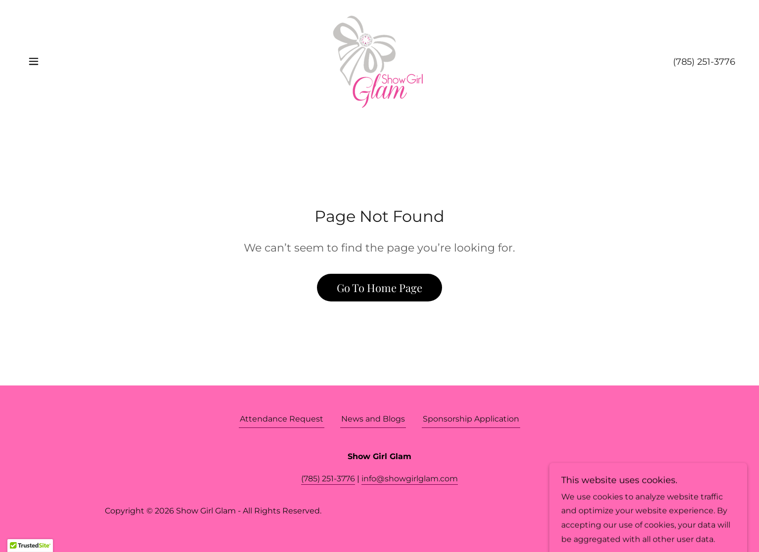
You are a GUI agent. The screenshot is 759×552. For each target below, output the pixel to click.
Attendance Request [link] (281, 419)
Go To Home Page (379, 287)
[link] (379, 60)
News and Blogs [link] (373, 419)
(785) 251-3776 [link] (704, 61)
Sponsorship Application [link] (471, 419)
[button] (34, 61)
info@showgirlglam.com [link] (409, 478)
